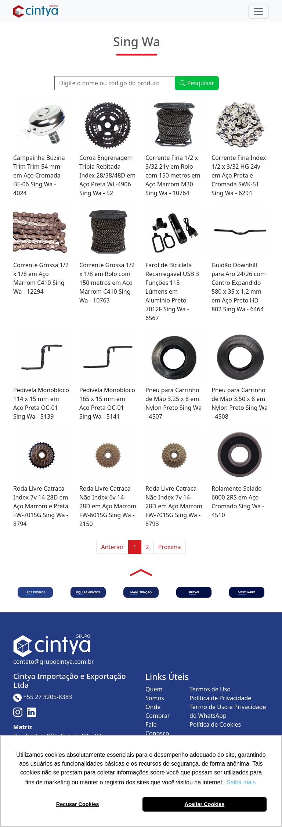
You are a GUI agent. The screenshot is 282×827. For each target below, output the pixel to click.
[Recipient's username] (115, 83)
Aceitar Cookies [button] (204, 804)
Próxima (169, 547)
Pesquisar (197, 83)
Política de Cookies (215, 724)
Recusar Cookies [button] (77, 804)
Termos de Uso (210, 689)
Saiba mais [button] (241, 782)
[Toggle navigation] (258, 11)
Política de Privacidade (220, 698)
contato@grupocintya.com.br (53, 662)
